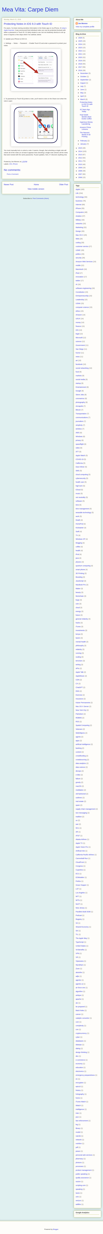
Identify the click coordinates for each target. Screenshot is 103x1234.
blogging (79, 543)
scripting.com (81, 1185)
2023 (80, 48)
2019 (80, 61)
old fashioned (81, 794)
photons (79, 1162)
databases (79, 1041)
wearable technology (83, 512)
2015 (80, 148)
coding (78, 243)
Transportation (81, 414)
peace (78, 1151)
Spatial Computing (82, 725)
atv (77, 1003)
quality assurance (82, 1178)
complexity (80, 1026)
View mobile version (36, 189)
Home (36, 185)
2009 (80, 168)
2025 (80, 41)
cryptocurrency (81, 1033)
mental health (81, 642)
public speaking (81, 1174)
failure (78, 779)
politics (78, 254)
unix (77, 1197)
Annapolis (79, 406)
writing (78, 665)
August (83, 83)
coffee (78, 547)
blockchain (80, 596)
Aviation (79, 216)
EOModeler (80, 877)
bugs (77, 600)
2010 (80, 164)
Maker (78, 589)
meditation (79, 790)
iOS (10, 164)
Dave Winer (80, 467)
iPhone (15, 164)
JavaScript (79, 581)
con (77, 1029)
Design (78, 231)
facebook (79, 364)
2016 (80, 70)
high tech (79, 486)
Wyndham (79, 965)
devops (78, 771)
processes (79, 1166)
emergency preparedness (85, 1075)
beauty (78, 592)
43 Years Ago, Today (85, 110)
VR (77, 957)
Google (78, 391)
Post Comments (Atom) (41, 198)
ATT (77, 452)
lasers (78, 638)
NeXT (78, 904)
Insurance (79, 699)
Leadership (80, 300)
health (78, 550)
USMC (78, 250)
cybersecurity (81, 478)
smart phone (80, 569)
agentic (78, 980)
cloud (78, 608)
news (78, 357)
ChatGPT (79, 687)
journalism (79, 421)
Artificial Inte (80, 851)
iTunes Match (81, 1102)
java (77, 558)
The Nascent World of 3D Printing (85, 135)
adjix (77, 976)
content (78, 752)
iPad (77, 273)
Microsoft (79, 338)
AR (77, 832)
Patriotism (79, 714)
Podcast (79, 915)
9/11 (77, 828)
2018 (80, 64)
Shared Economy (82, 927)
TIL (77, 934)
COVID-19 (79, 459)
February (83, 141)
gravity (78, 782)
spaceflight (80, 444)
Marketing (79, 227)
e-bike (78, 775)
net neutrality (80, 497)
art (77, 360)
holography (80, 1094)
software (79, 501)
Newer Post (9, 185)
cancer (78, 1014)
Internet (78, 205)
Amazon (79, 315)
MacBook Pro (81, 585)
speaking (79, 1189)
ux (76, 820)
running (78, 653)
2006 (80, 177)
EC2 (77, 874)
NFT (77, 896)
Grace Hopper (81, 885)
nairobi (78, 1136)
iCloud (78, 490)
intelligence (80, 1109)
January (83, 144)
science (78, 341)
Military (78, 220)
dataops (79, 1045)
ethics (78, 311)
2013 (80, 155)
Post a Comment (12, 174)
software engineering (83, 288)
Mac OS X (79, 235)
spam (78, 805)
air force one (80, 988)
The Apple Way (81, 938)
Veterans (79, 729)
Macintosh (79, 269)
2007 (80, 174)
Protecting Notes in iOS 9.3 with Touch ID (86, 104)
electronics (80, 1071)
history (78, 1090)
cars (77, 604)
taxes (78, 1193)
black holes (80, 1010)
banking (79, 748)
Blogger (55, 1229)
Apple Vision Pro (82, 847)
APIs (77, 668)
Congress (79, 866)
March (82, 99)
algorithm (79, 991)
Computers (80, 212)
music (78, 493)
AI (76, 284)
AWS (77, 433)
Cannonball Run (82, 858)
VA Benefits (80, 950)
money (78, 322)
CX (77, 684)
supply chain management (85, 809)
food (77, 372)
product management (84, 1170)
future (78, 615)
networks (79, 224)
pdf (77, 1147)
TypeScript (80, 942)
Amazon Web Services (84, 262)
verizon (78, 1200)
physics (78, 562)
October (83, 76)
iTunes (78, 627)
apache (78, 999)
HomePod (79, 524)
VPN (77, 953)
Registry (79, 919)
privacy (78, 440)
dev (77, 1056)
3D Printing (80, 573)
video (78, 448)
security (78, 258)
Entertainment (81, 387)
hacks (78, 623)
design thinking (81, 1052)
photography (80, 402)
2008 (80, 171)
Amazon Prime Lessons (85, 128)
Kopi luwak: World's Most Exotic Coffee (86, 117)
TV (77, 535)
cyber (78, 1037)
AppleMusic (80, 676)
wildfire (78, 1204)
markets (79, 376)
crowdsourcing (81, 760)
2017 (80, 67)
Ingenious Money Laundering (86, 123)
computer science (82, 307)
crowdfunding (81, 756)
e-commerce (80, 1060)
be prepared (80, 1007)
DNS (77, 691)
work (77, 516)
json (77, 1117)
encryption (79, 1083)
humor (78, 353)
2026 (80, 38)
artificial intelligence (83, 744)
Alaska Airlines (81, 839)
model (78, 1132)
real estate (79, 801)
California (79, 463)
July (82, 86)
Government (80, 345)
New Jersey (80, 908)
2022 (80, 51)
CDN (77, 680)
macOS (78, 786)
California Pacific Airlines (85, 855)
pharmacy (79, 1159)
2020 (80, 57)
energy (78, 611)
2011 (80, 161)
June (82, 89)
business (79, 201)
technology (80, 197)
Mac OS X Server (82, 706)
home (78, 1098)
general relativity (82, 619)
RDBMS (79, 718)
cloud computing (82, 474)
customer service (82, 246)
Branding (79, 577)
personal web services (84, 1155)
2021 (80, 54)
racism (78, 1181)
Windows (79, 436)
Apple (78, 189)
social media (80, 379)
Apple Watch (80, 455)
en (77, 1079)
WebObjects (80, 733)
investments (80, 630)
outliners (79, 798)
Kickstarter (80, 528)
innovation (79, 277)
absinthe (79, 972)
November (84, 73)
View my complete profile (85, 27)
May (82, 93)
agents (78, 737)
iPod (77, 554)
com (77, 1022)
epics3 (78, 1086)
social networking (82, 368)
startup (78, 383)
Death (78, 520)
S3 (77, 923)
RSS (77, 722)
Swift (77, 531)
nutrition (79, 1143)
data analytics (81, 763)
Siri (77, 931)
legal (77, 334)
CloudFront (80, 862)
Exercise (79, 695)
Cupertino (79, 870)
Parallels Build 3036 (83, 912)
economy (79, 1064)
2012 (80, 158)
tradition (79, 817)
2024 (80, 44)
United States (81, 946)
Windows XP (80, 539)
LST (77, 889)
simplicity (79, 425)
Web (77, 239)
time (77, 505)
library (78, 1128)
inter (77, 1113)
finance (78, 326)
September (84, 80)
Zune (78, 969)
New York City (81, 710)
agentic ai (79, 984)
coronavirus (80, 398)
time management (82, 509)
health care (80, 482)
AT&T (78, 836)
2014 (80, 151)
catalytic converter (82, 1018)
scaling (78, 657)
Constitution (80, 292)
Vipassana (79, 961)
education (79, 1067)
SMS (77, 471)
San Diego (79, 349)
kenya (78, 634)
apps (77, 741)
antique (78, 995)
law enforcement (82, 1121)
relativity (79, 649)
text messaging (81, 813)
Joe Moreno (83, 23)
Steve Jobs (80, 395)
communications (82, 417)
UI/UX (78, 319)
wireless (79, 429)
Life (77, 193)
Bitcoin (78, 410)
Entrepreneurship (82, 296)
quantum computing (83, 566)
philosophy (80, 646)
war (77, 824)
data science (80, 767)
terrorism (79, 661)
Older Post (63, 185)
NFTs (78, 900)
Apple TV (79, 843)
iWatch (78, 1105)
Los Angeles (80, 893)
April (82, 96)
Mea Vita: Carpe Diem (30, 9)
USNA (78, 303)
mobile (78, 265)
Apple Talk (79, 672)
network (79, 1140)
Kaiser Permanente (83, 703)
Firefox (78, 881)
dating (78, 1048)
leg (77, 1124)
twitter (78, 281)
